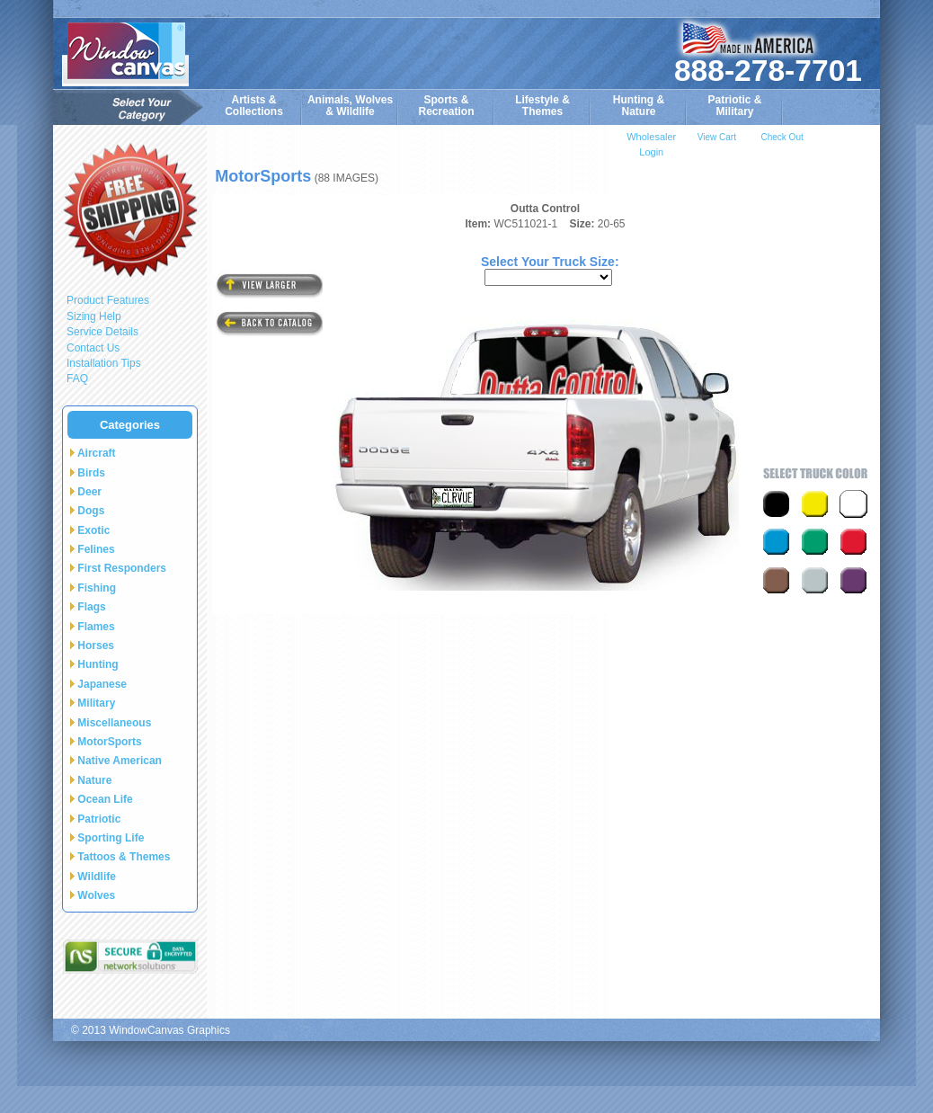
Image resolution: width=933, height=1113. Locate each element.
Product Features (108, 300)
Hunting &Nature (638, 105)
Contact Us (93, 348)
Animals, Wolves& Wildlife (350, 105)
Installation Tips (104, 363)
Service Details (102, 331)
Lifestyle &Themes (542, 105)
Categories (130, 425)
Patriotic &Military (734, 105)
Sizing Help (94, 316)
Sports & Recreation (446, 105)
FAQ (77, 378)
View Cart (717, 137)
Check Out (781, 137)
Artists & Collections (254, 105)
